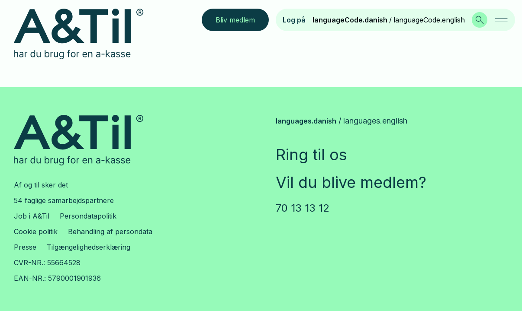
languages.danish (306, 121)
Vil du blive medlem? (351, 182)
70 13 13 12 (302, 208)
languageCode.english (429, 20)
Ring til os (311, 154)
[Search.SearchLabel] (479, 20)
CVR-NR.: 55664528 (47, 262)
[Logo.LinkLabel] (85, 34)
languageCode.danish (350, 20)
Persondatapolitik (88, 216)
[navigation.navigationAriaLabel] (501, 20)
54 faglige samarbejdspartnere (64, 200)
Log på (294, 20)
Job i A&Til (31, 216)
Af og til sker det (41, 185)
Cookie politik (36, 231)
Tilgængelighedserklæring (88, 247)
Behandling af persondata (110, 231)
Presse (25, 247)
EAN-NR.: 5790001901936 (57, 278)
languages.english (375, 120)
